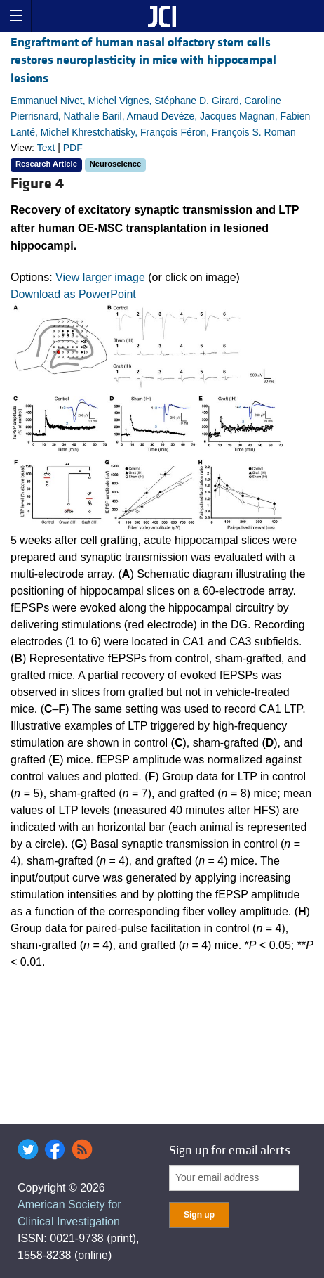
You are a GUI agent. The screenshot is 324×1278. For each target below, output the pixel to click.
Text (46, 147)
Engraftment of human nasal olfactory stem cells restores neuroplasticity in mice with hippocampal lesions (143, 60)
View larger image (100, 277)
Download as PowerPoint (73, 294)
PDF (73, 147)
